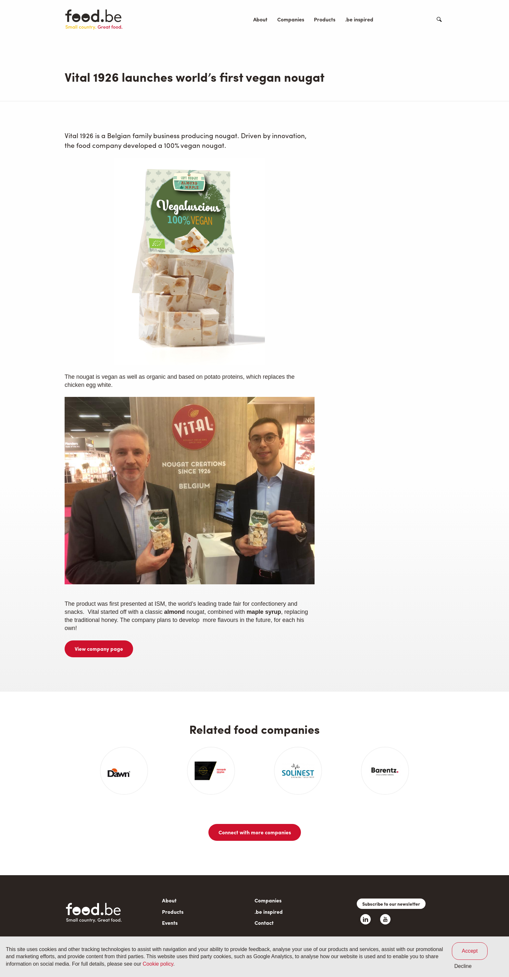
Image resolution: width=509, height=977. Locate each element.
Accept (470, 951)
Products (324, 19)
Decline (463, 966)
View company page (99, 648)
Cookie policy (158, 964)
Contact (418, 19)
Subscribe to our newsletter (391, 903)
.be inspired (359, 19)
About (260, 19)
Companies (290, 19)
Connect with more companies (254, 832)
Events (391, 19)
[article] (124, 771)
